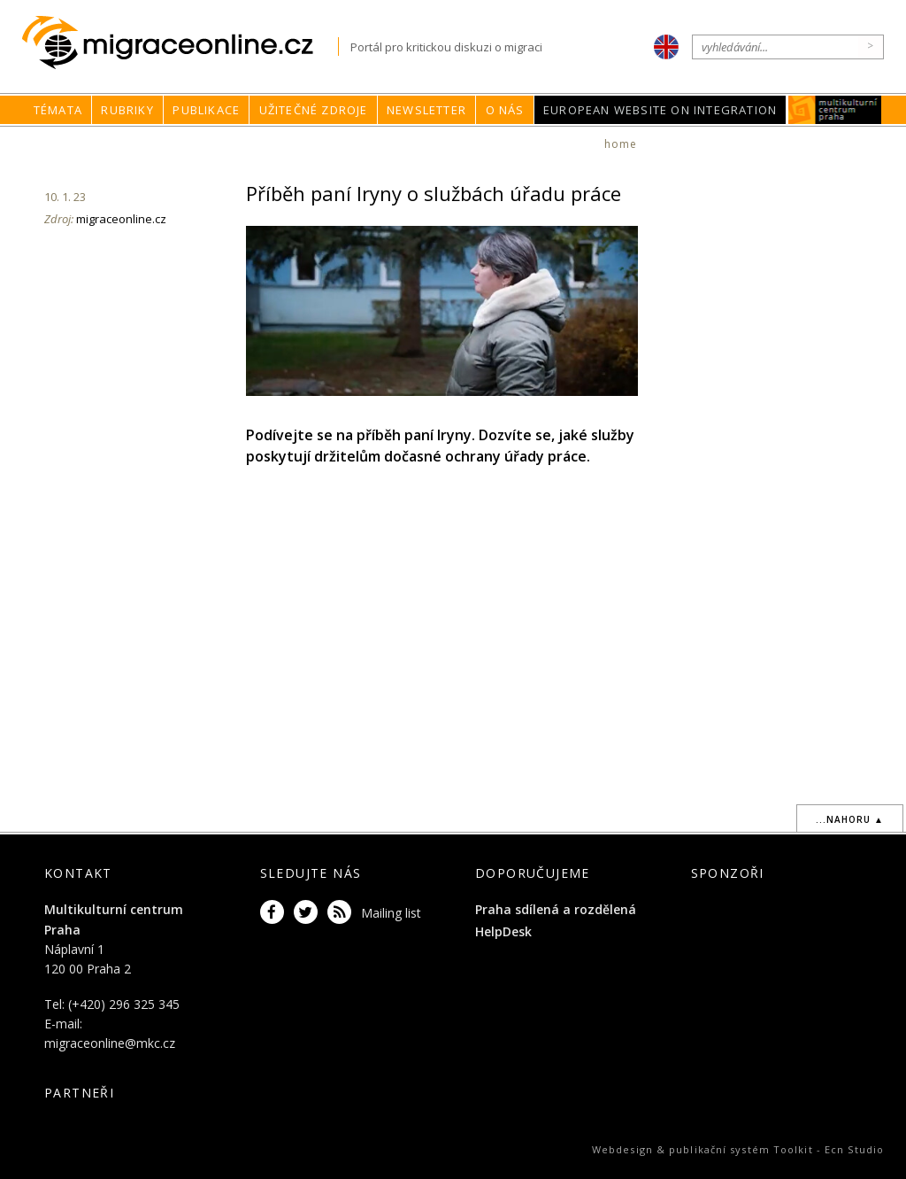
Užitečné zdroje (313, 110)
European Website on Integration (660, 110)
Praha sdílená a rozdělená (555, 909)
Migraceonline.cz (180, 43)
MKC (835, 110)
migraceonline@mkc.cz (109, 1043)
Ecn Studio (854, 1149)
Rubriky (127, 110)
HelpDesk (503, 931)
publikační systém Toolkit (741, 1149)
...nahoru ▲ (850, 819)
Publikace (206, 110)
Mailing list (391, 912)
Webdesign (622, 1149)
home (621, 143)
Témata (58, 110)
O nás (505, 110)
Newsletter (426, 110)
